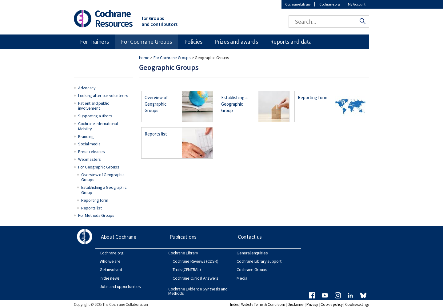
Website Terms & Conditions (263, 304)
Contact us (250, 236)
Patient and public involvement (93, 105)
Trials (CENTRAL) (187, 269)
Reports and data (290, 41)
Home (144, 57)
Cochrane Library (298, 4)
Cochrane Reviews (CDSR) (195, 261)
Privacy (312, 304)
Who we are (110, 261)
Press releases (91, 151)
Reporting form (312, 97)
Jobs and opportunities (120, 286)
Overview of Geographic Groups (156, 104)
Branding (86, 136)
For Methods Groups (96, 215)
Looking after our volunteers (103, 95)
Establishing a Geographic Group (234, 104)
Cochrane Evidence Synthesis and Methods (198, 291)
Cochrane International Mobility (98, 126)
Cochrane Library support (259, 261)
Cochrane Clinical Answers (195, 278)
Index (234, 304)
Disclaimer (296, 304)
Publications (183, 236)
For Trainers (94, 41)
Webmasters (89, 159)
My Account (356, 4)
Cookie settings (357, 304)
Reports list (156, 134)
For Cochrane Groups (172, 57)
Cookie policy (331, 304)
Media (242, 278)
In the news (110, 278)
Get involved (111, 269)
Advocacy (87, 88)
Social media (89, 144)
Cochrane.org (329, 4)
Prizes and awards (236, 41)
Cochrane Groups (252, 269)
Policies (193, 41)
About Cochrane (118, 236)
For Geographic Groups (98, 167)
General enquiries (252, 253)
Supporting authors (95, 116)
